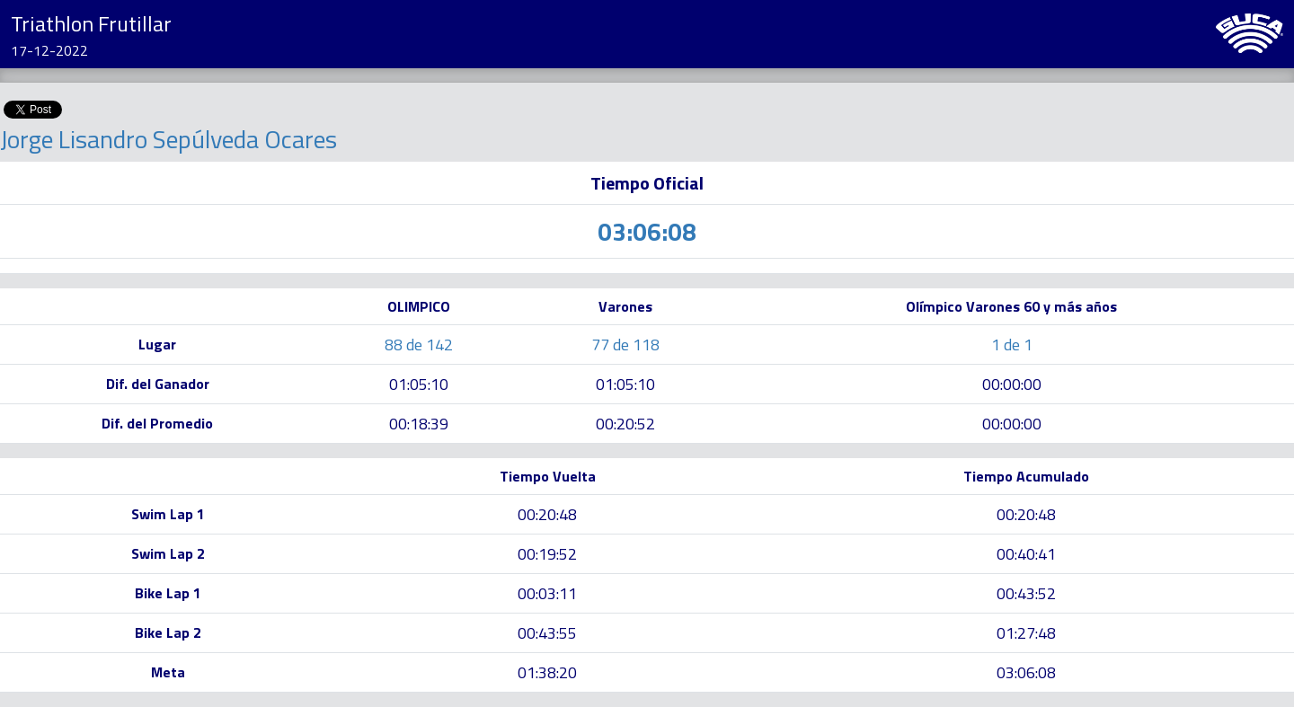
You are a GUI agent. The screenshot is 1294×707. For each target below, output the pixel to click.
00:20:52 (625, 423)
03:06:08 (1026, 672)
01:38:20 (547, 672)
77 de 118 (625, 344)
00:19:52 (547, 554)
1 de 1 (1012, 344)
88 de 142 (419, 344)
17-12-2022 (49, 50)
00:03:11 (547, 593)
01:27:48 (1026, 633)
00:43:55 (547, 633)
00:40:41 (1026, 554)
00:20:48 (547, 514)
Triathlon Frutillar (91, 23)
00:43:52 (1026, 593)
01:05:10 (418, 384)
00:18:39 (418, 423)
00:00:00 (1011, 384)
